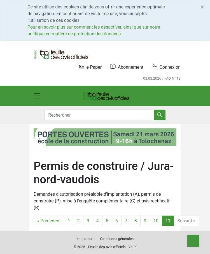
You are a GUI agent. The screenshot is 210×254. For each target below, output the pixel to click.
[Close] (202, 7)
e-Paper (90, 67)
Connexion (166, 67)
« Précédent (49, 220)
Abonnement (126, 67)
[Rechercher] (159, 115)
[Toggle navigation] (37, 96)
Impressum (85, 239)
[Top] (193, 241)
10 (155, 220)
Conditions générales (117, 239)
